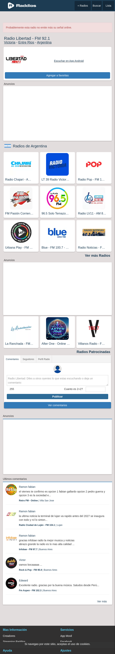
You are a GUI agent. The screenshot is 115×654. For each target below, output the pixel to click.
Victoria (9, 42)
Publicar (57, 396)
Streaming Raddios (14, 641)
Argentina (44, 42)
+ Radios (82, 5)
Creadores (9, 635)
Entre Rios (26, 42)
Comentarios (12, 359)
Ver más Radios (97, 255)
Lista (108, 5)
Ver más (102, 601)
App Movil (66, 635)
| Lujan (41, 525)
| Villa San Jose (36, 500)
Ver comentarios (57, 405)
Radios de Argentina (30, 146)
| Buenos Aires (35, 549)
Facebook (66, 641)
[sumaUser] (95, 389)
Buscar (97, 5)
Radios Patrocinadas (93, 352)
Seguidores (28, 359)
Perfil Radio (44, 359)
